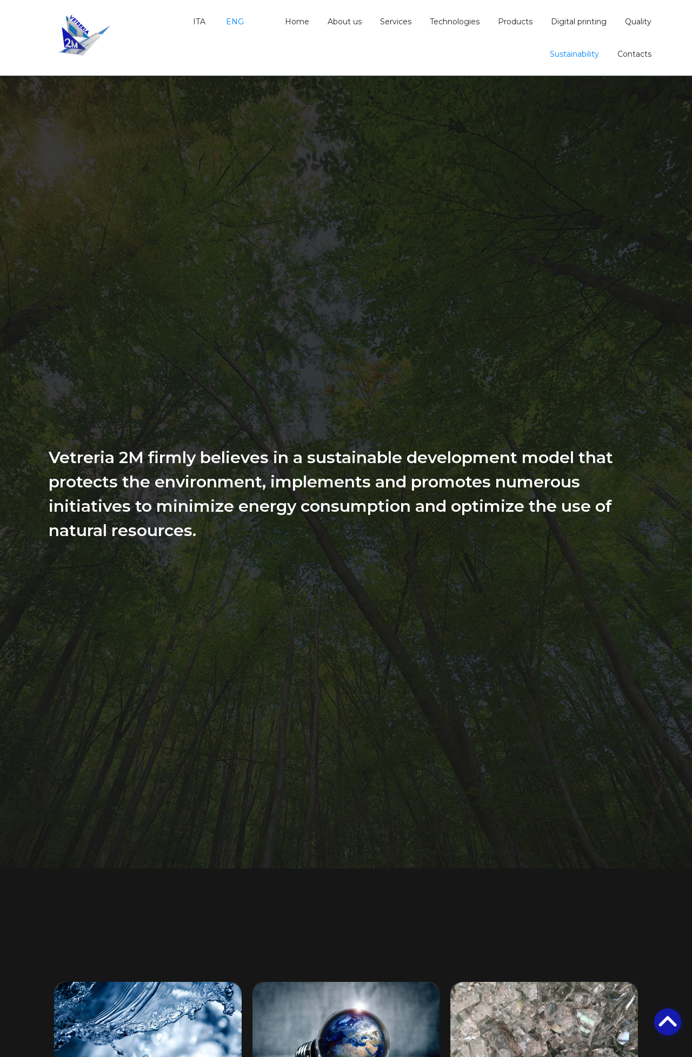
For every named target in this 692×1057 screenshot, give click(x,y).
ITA (198, 21)
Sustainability (574, 54)
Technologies (455, 21)
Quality (638, 21)
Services (395, 21)
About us (345, 21)
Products (515, 21)
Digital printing (579, 21)
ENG (234, 21)
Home (297, 21)
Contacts (634, 54)
